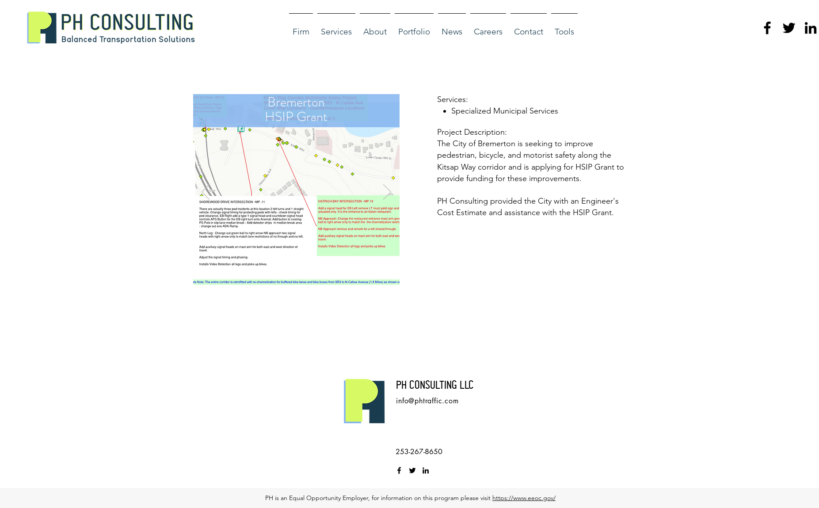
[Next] (387, 192)
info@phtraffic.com (427, 401)
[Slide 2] (297, 277)
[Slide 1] (286, 277)
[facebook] (767, 27)
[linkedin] (810, 27)
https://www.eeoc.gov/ (524, 498)
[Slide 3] (307, 277)
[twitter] (789, 27)
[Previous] (206, 192)
